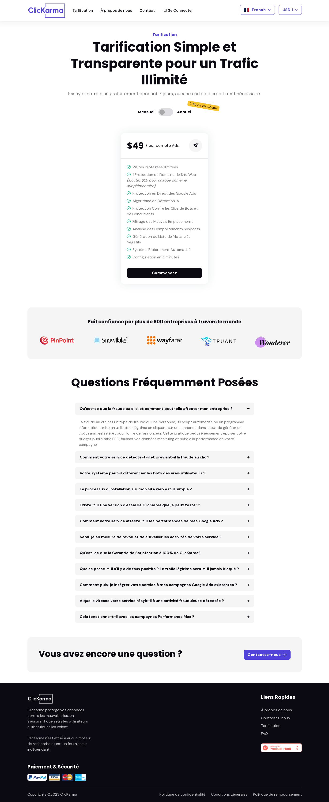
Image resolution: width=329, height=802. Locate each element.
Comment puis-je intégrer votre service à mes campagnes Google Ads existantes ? (158, 584)
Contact (147, 10)
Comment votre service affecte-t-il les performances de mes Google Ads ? (151, 520)
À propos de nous (116, 10)
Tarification (82, 10)
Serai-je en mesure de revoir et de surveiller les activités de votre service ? (151, 536)
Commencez (164, 272)
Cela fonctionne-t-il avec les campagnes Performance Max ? (137, 616)
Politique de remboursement (277, 794)
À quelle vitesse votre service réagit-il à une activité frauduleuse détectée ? (152, 600)
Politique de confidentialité (182, 794)
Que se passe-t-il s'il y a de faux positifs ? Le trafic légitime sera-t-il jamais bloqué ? (159, 568)
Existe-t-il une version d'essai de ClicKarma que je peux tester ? (140, 505)
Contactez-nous (267, 654)
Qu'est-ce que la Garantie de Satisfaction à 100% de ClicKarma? (140, 552)
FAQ (264, 733)
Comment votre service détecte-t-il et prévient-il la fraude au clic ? (144, 457)
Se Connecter (177, 10)
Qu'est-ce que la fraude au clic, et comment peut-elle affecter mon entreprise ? (156, 408)
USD (288, 9)
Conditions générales (229, 794)
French (255, 9)
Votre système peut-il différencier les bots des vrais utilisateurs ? (142, 473)
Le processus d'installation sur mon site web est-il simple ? (136, 489)
